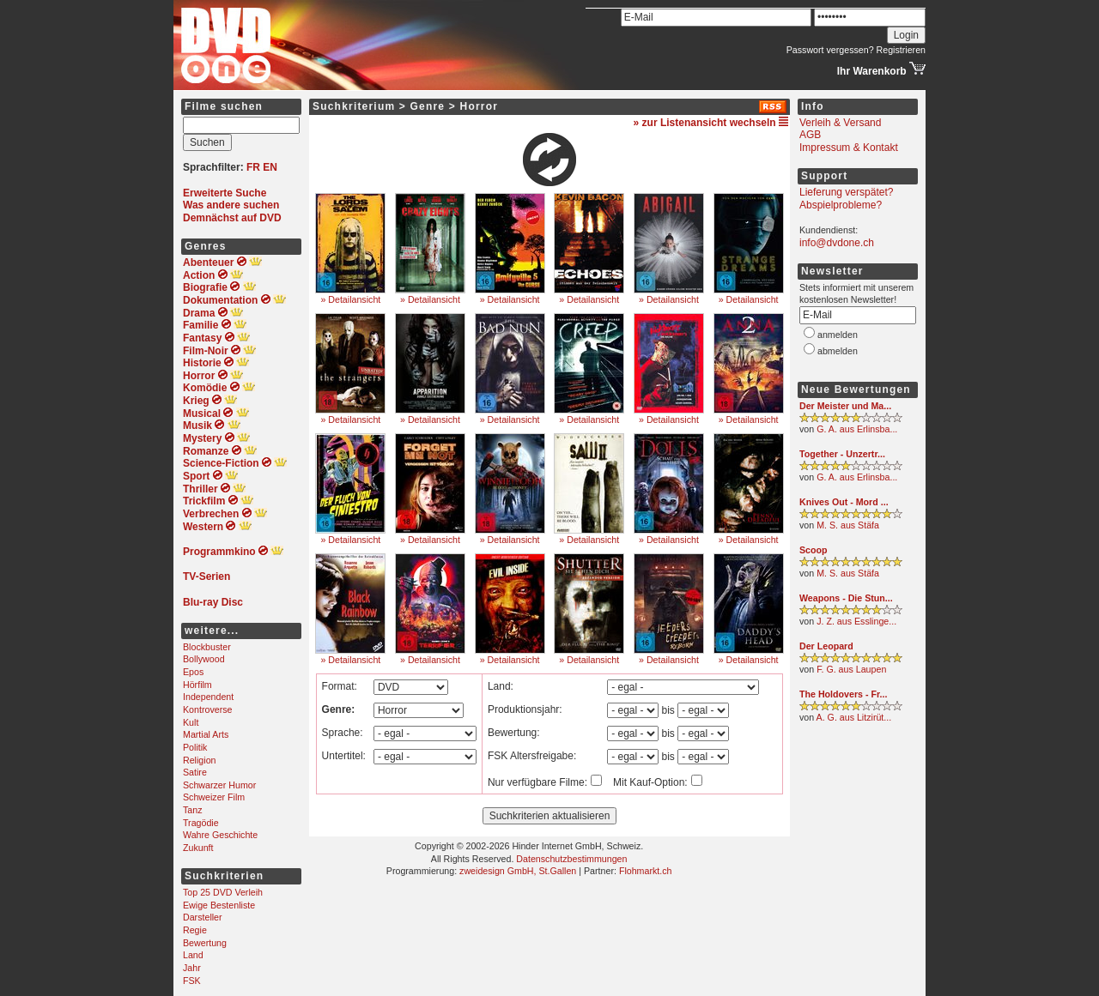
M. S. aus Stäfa (848, 525)
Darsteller (202, 917)
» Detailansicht (350, 299)
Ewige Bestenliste (219, 905)
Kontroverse (207, 709)
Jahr (192, 968)
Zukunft (198, 847)
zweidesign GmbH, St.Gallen (517, 871)
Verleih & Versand (840, 123)
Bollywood (204, 659)
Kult (190, 722)
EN (270, 167)
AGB (810, 135)
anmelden (837, 334)
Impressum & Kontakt (848, 148)
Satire (195, 772)
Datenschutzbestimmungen (571, 859)
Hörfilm (197, 684)
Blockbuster (207, 647)
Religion (199, 760)
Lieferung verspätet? (846, 192)
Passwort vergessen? (830, 50)
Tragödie (201, 823)
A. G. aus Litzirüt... (854, 717)
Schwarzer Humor (219, 785)
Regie (195, 930)
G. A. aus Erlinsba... (857, 429)
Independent (208, 696)
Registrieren (901, 50)
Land (193, 955)
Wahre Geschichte (220, 835)
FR (253, 167)
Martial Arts (205, 734)
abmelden (837, 351)
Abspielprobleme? (840, 205)
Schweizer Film (214, 797)
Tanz (193, 810)
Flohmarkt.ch (645, 871)
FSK (192, 980)
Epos (193, 672)
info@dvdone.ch (836, 243)
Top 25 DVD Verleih (223, 892)
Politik (195, 747)
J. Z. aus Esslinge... (856, 621)
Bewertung (205, 943)
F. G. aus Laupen (851, 669)
